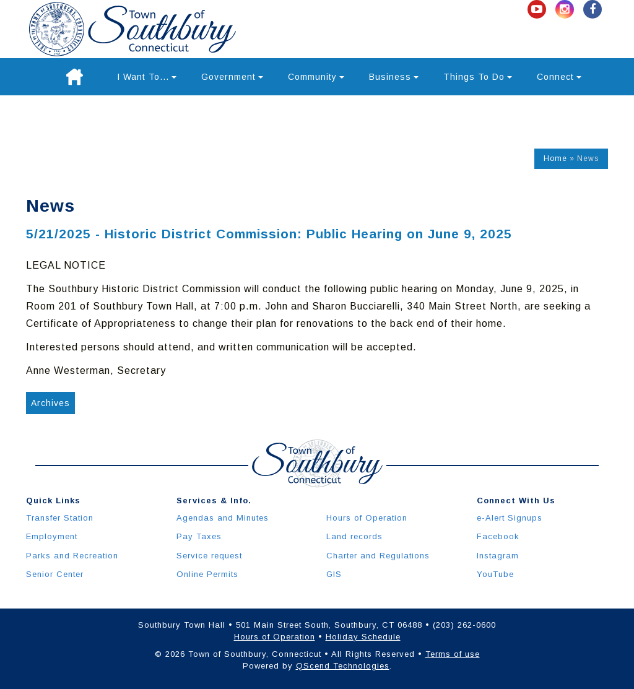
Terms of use (452, 654)
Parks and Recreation (72, 555)
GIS (334, 574)
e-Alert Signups (509, 517)
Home (555, 158)
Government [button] (232, 77)
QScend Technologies (342, 665)
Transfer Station (59, 517)
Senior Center (55, 574)
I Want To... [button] (146, 77)
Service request (209, 555)
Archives (50, 403)
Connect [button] (559, 77)
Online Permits (207, 574)
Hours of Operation (366, 517)
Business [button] (394, 77)
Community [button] (316, 77)
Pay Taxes (199, 536)
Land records (354, 536)
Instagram (498, 555)
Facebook (498, 536)
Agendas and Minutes (222, 517)
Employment (51, 536)
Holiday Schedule (363, 636)
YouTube (495, 574)
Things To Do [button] (477, 77)
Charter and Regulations (378, 555)
